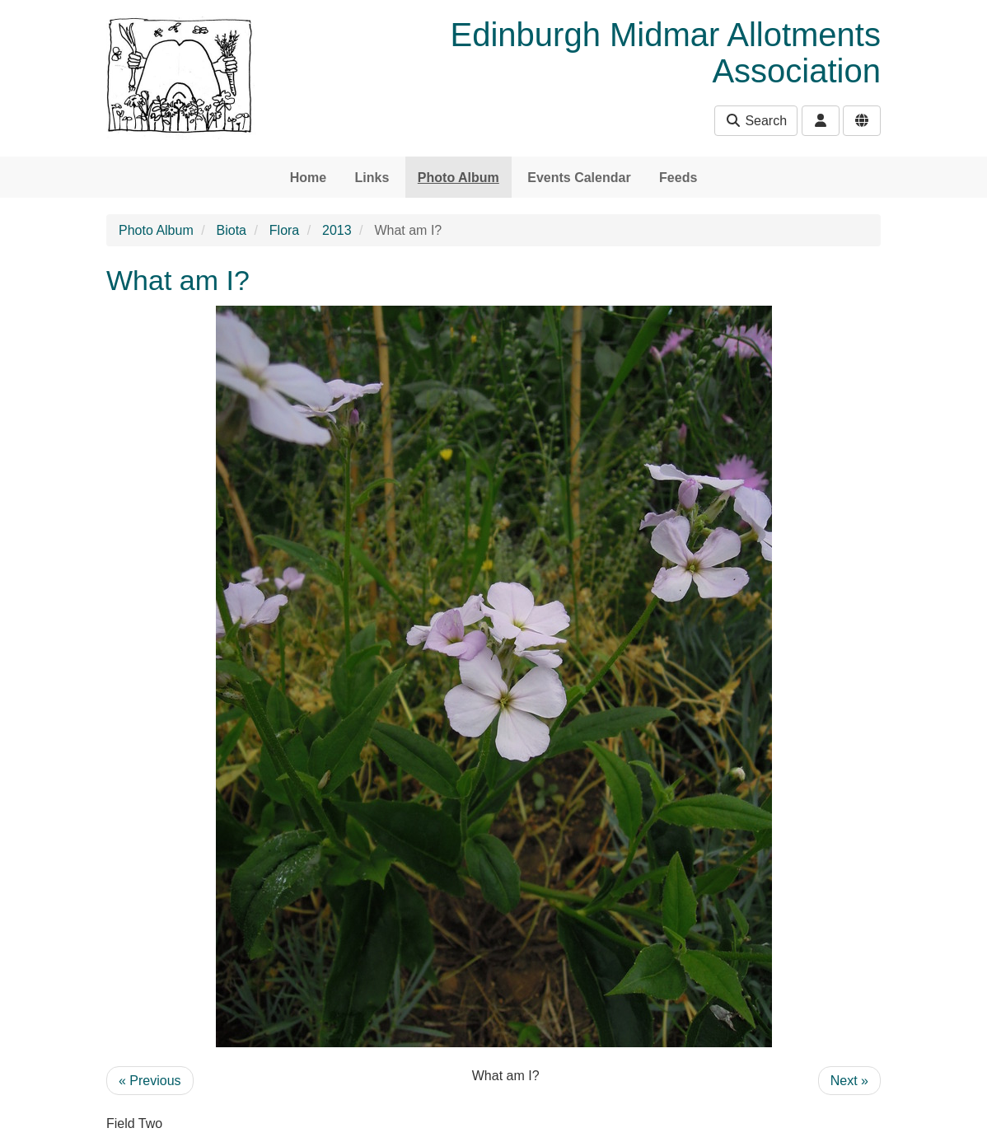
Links (372, 178)
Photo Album (458, 178)
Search (756, 121)
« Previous (150, 1081)
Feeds (678, 178)
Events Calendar (578, 178)
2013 (337, 230)
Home (308, 178)
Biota (231, 230)
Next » (849, 1081)
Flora (284, 230)
